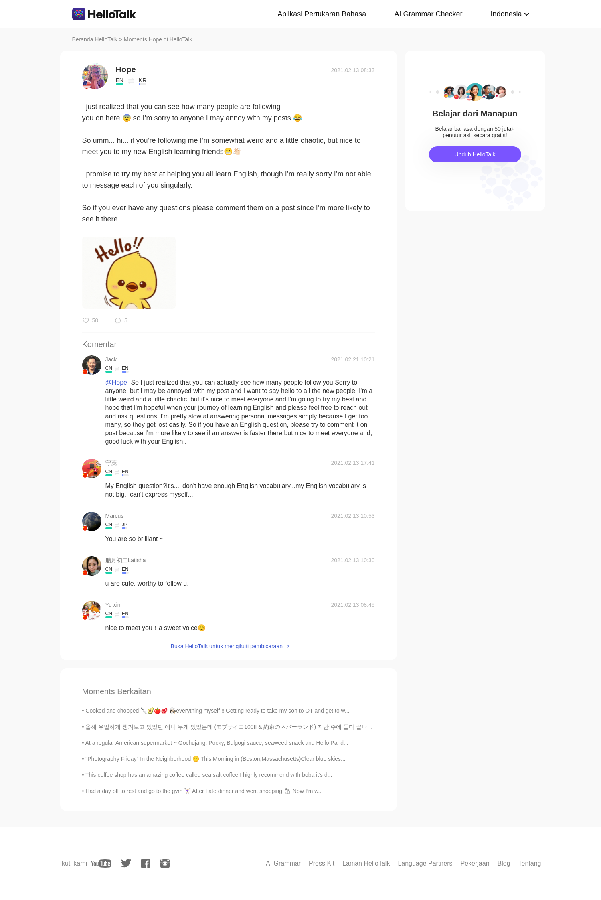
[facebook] (145, 863)
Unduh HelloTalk (475, 154)
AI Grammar (283, 863)
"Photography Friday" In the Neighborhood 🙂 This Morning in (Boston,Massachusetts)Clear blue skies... (215, 759)
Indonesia (506, 14)
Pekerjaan (474, 863)
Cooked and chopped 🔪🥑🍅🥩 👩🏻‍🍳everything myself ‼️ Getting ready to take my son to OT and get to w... (217, 710)
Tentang (529, 863)
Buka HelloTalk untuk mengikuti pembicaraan (227, 646)
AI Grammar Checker (428, 14)
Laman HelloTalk (366, 863)
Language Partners (425, 863)
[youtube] (101, 863)
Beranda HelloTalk (95, 39)
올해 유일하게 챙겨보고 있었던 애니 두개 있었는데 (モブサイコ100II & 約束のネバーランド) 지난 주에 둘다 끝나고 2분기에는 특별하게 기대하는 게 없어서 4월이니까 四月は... (304, 727)
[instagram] (165, 863)
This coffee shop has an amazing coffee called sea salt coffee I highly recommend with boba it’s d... (208, 775)
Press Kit (321, 863)
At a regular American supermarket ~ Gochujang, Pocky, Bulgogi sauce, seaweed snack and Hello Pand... (216, 743)
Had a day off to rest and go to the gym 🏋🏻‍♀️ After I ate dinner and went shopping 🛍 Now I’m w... (204, 791)
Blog (504, 863)
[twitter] (126, 863)
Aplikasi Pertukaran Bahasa (321, 14)
